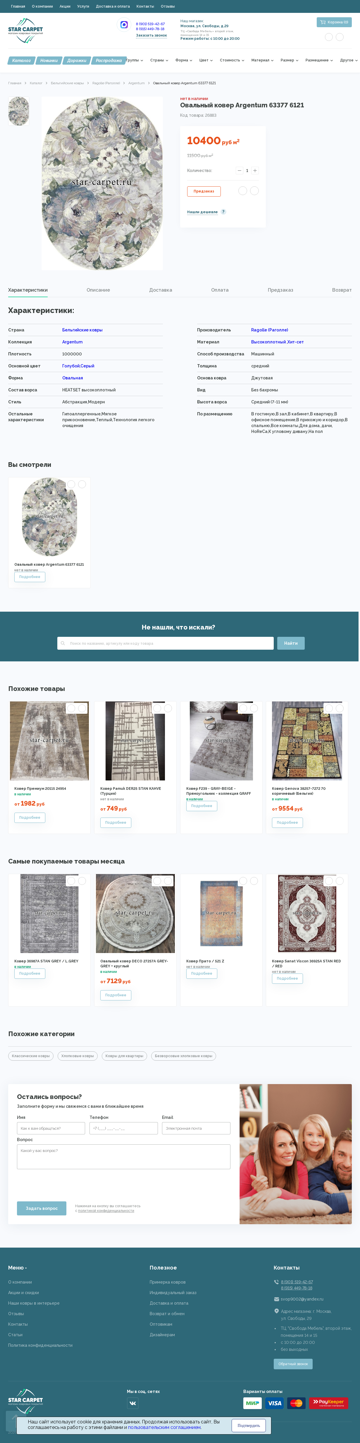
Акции (65, 6)
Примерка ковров (168, 1282)
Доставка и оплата (113, 6)
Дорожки (76, 60)
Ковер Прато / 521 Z (205, 961)
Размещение (317, 60)
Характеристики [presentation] (28, 290)
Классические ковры (31, 1056)
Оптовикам (161, 1324)
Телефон (98, 1117)
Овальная (72, 378)
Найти (291, 643)
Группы (132, 60)
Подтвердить (249, 1425)
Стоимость (230, 60)
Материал (260, 60)
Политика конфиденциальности (40, 1345)
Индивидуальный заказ (173, 1292)
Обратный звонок (293, 1364)
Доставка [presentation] (160, 290)
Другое (347, 60)
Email (167, 1117)
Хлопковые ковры (77, 1056)
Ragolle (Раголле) (106, 83)
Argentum (136, 83)
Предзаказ (204, 191)
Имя (21, 1117)
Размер (287, 60)
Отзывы (168, 6)
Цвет (204, 60)
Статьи (15, 1334)
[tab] (28, 290)
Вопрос (25, 1139)
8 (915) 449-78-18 (150, 29)
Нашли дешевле (202, 212)
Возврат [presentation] (342, 290)
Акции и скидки (23, 1292)
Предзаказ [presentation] (280, 290)
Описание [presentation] (98, 290)
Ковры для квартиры (124, 1056)
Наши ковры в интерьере (34, 1303)
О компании (42, 6)
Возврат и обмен (167, 1313)
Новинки (49, 60)
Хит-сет (295, 342)
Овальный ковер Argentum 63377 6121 (49, 565)
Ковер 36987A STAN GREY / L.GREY (46, 961)
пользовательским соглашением (164, 1427)
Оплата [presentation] (220, 290)
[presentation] (61, 1183)
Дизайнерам (162, 1334)
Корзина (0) (338, 22)
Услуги (83, 6)
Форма (181, 60)
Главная (18, 6)
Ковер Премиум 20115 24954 (40, 789)
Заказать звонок (151, 35)
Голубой (71, 366)
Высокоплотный (269, 342)
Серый (87, 366)
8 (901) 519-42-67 (150, 24)
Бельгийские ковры (67, 83)
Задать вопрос (42, 1208)
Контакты (145, 6)
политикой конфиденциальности (106, 1211)
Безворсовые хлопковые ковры (183, 1056)
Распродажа (109, 60)
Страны (157, 60)
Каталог (21, 60)
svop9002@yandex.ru (302, 1299)
